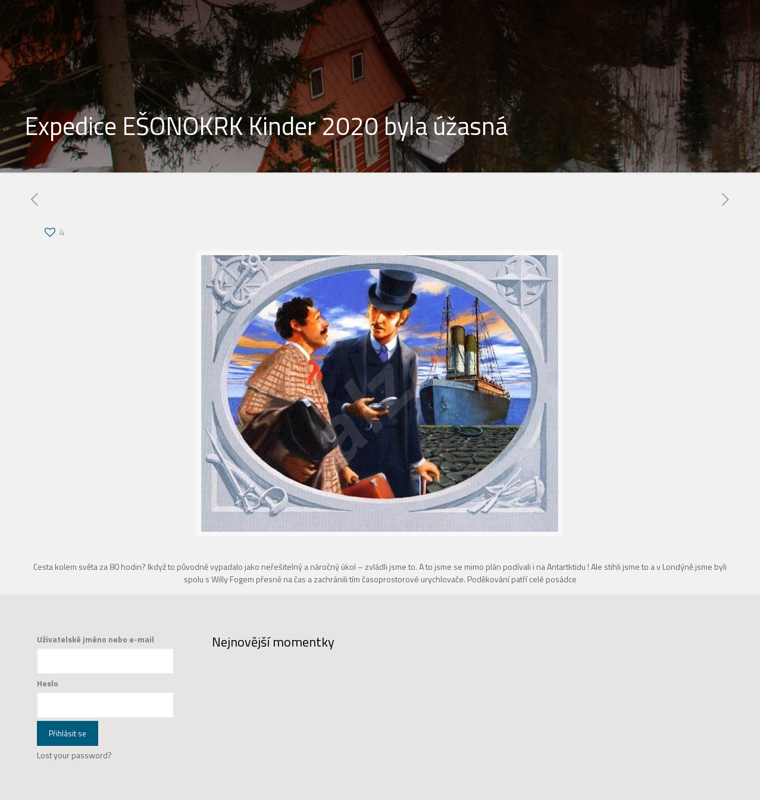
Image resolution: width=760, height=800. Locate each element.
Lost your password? (74, 755)
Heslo (47, 683)
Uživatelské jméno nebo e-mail (95, 639)
